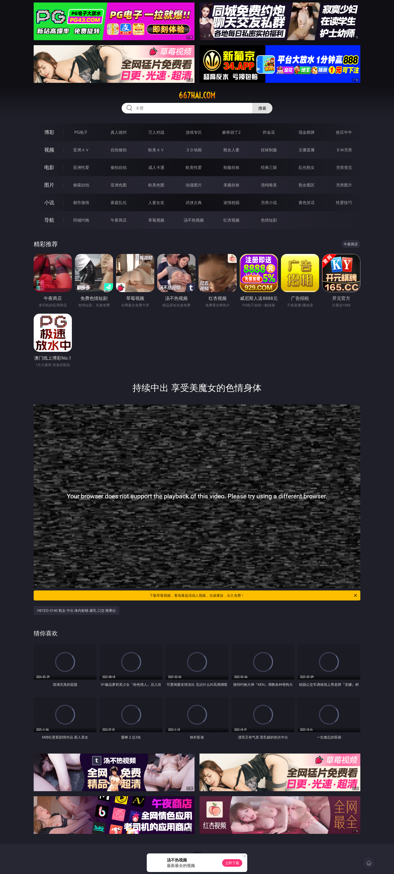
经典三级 (269, 167)
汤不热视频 (194, 220)
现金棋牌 (307, 132)
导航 (49, 220)
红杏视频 (231, 220)
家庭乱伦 (119, 202)
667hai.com (197, 95)
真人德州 (119, 132)
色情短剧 (269, 220)
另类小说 (269, 202)
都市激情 (81, 202)
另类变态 (344, 167)
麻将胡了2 (231, 132)
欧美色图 (156, 185)
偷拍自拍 (119, 167)
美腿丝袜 (231, 185)
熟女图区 (307, 185)
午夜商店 (119, 220)
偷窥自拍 (81, 185)
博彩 (49, 132)
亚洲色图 (119, 185)
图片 (49, 184)
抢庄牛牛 (344, 132)
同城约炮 (81, 220)
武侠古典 (194, 202)
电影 (49, 167)
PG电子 (81, 132)
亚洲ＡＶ (81, 150)
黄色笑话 (307, 202)
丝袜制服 (269, 150)
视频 (49, 149)
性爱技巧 (344, 202)
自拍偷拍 (119, 150)
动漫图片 (194, 185)
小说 (49, 202)
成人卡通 (156, 167)
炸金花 (269, 132)
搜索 (262, 108)
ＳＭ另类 (344, 150)
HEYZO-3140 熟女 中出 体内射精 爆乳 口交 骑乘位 (76, 610)
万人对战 (156, 132)
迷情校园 (231, 202)
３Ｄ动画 (194, 150)
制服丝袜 (231, 167)
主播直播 (307, 150)
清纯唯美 (269, 185)
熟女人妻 (231, 150)
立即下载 (232, 862)
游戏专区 (194, 132)
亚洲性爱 (81, 167)
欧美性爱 (194, 167)
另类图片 (344, 185)
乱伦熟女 (307, 167)
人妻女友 (156, 202)
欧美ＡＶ (156, 150)
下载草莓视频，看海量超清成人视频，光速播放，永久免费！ (254, 595)
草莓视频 (156, 220)
